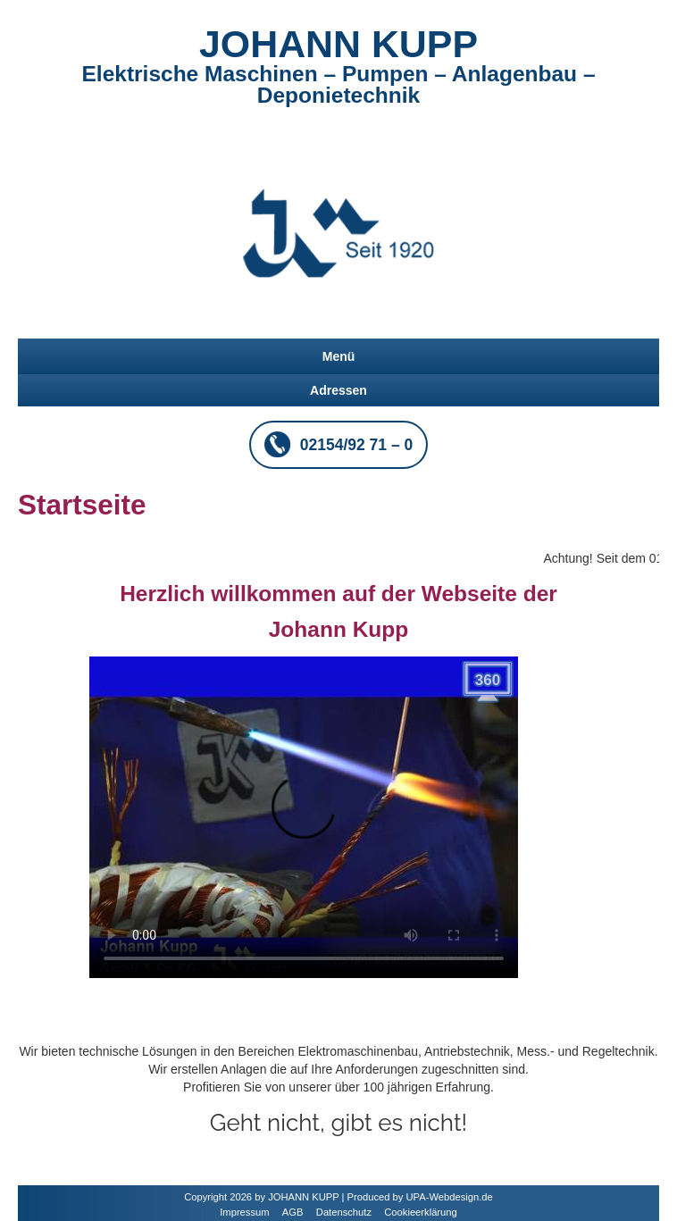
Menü (338, 356)
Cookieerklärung (420, 1212)
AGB (293, 1212)
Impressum (244, 1212)
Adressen (338, 390)
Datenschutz (344, 1212)
